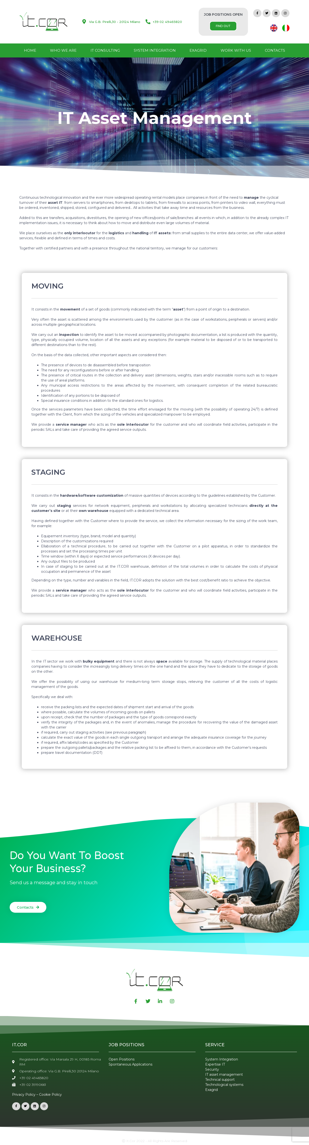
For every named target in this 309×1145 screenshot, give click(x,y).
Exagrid (198, 50)
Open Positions (121, 1059)
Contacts (275, 50)
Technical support (220, 1079)
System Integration (155, 50)
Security (212, 1069)
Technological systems (224, 1084)
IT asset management (224, 1074)
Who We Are (63, 50)
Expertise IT (215, 1064)
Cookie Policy (50, 1094)
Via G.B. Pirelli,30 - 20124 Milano (114, 22)
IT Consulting (105, 50)
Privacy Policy (23, 1094)
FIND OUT (223, 26)
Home (30, 50)
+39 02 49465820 (167, 22)
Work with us (236, 50)
